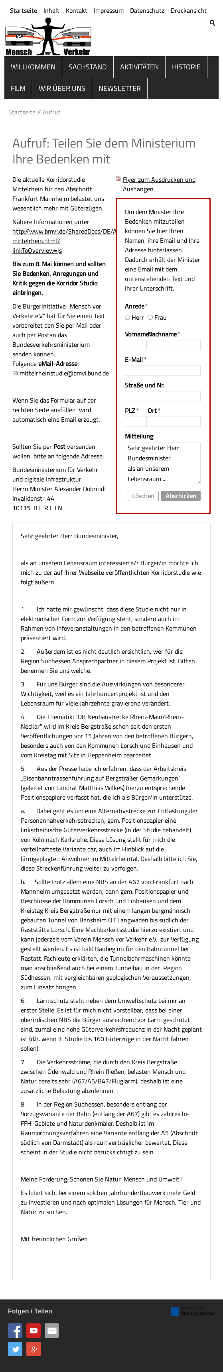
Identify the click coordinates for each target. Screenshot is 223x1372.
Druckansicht (189, 45)
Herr (138, 313)
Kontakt (76, 45)
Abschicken (181, 491)
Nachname (164, 329)
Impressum (109, 45)
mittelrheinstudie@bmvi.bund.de (64, 368)
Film (18, 84)
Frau (160, 313)
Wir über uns (62, 84)
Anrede (136, 302)
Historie (186, 62)
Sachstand (88, 62)
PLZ (132, 406)
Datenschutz (147, 45)
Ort (154, 406)
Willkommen (33, 62)
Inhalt (51, 45)
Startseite (23, 45)
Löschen (143, 491)
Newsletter (120, 84)
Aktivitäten (139, 62)
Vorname (136, 329)
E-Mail (135, 355)
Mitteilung (139, 431)
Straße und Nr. (144, 380)
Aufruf (51, 107)
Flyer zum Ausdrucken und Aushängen (159, 179)
